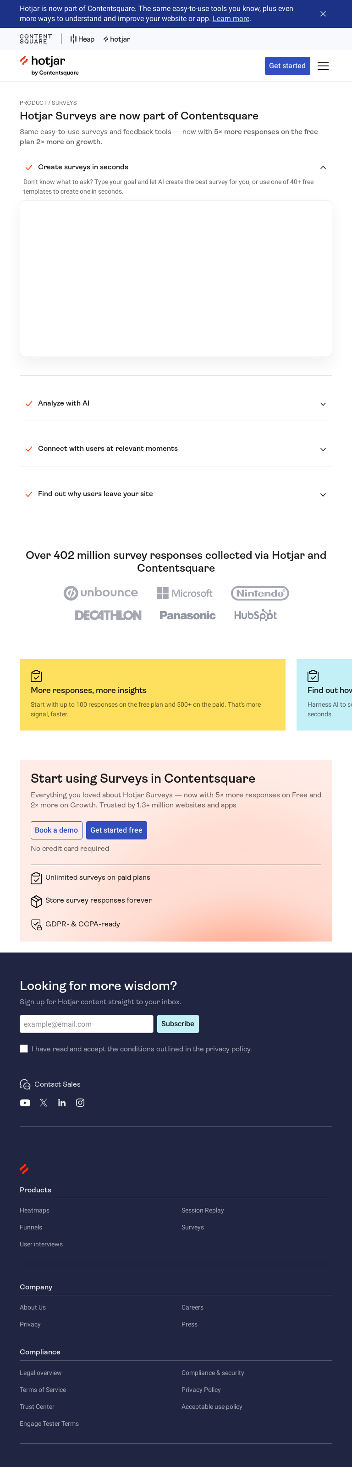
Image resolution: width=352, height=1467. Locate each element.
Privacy (30, 1324)
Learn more (231, 18)
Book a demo (56, 830)
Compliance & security (213, 1372)
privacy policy (228, 1049)
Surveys (193, 1227)
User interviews (41, 1244)
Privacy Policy (201, 1389)
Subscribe (177, 1023)
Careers (193, 1307)
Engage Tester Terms (49, 1423)
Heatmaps (35, 1210)
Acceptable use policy (212, 1406)
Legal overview (41, 1372)
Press (190, 1324)
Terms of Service (43, 1389)
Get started (287, 65)
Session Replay (203, 1210)
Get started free (116, 830)
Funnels (31, 1227)
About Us (33, 1307)
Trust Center (37, 1406)
